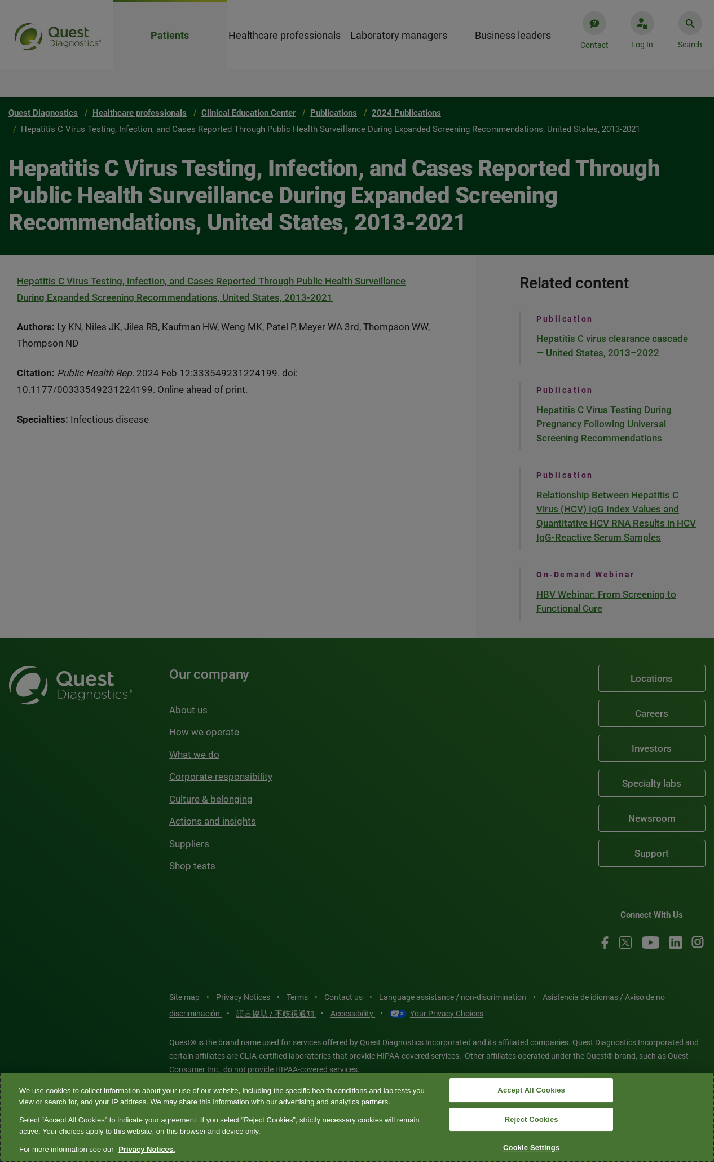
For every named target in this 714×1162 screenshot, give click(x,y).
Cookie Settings (531, 1148)
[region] (357, 1117)
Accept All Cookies (531, 1090)
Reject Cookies (531, 1119)
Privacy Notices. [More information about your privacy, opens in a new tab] (146, 1149)
